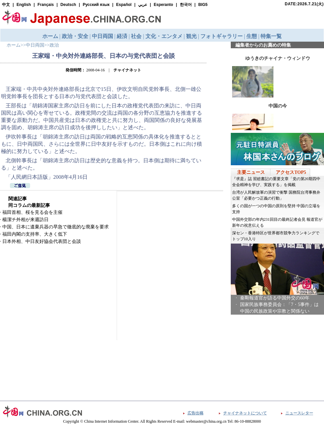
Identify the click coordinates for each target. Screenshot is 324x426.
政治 (54, 45)
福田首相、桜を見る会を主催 (32, 212)
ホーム (13, 45)
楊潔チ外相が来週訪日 (25, 219)
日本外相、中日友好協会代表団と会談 (41, 241)
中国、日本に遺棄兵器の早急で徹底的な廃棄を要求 (55, 226)
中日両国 (35, 45)
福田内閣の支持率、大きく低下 (34, 234)
